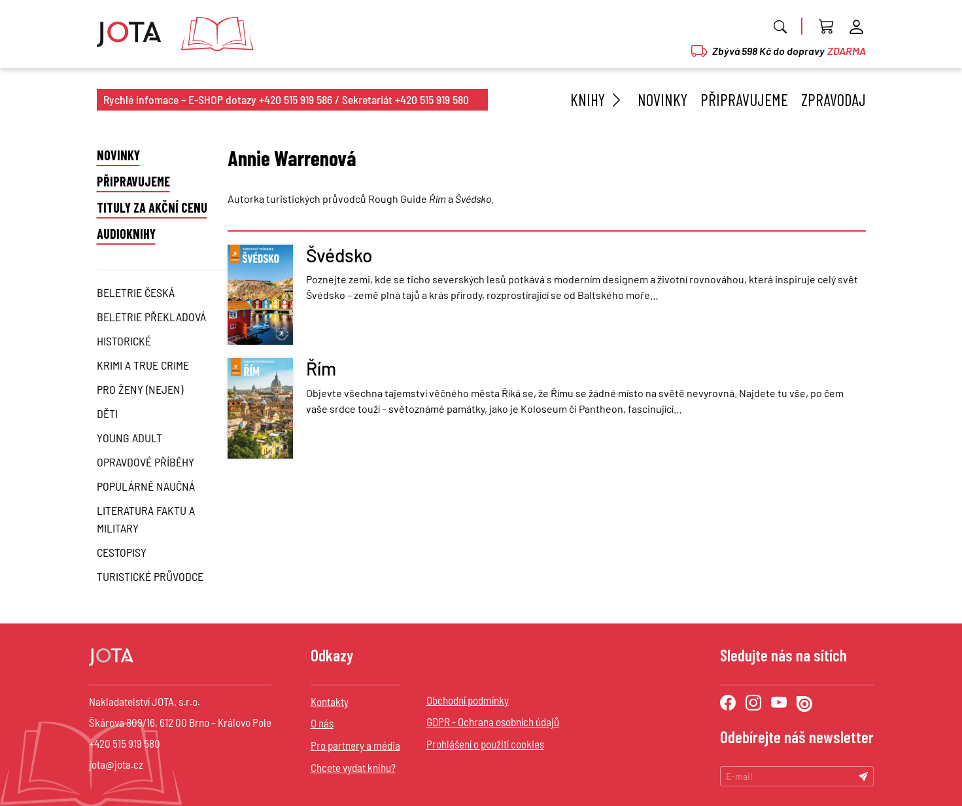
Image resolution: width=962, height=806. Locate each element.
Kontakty (330, 701)
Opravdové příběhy (145, 462)
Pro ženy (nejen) (140, 389)
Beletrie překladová (151, 316)
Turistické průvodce (150, 576)
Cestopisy (121, 552)
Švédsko (339, 255)
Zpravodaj (833, 99)
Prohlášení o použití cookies (485, 743)
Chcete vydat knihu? (353, 767)
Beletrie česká (136, 292)
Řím (321, 368)
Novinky (662, 99)
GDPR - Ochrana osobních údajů (492, 721)
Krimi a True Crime (143, 365)
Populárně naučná (146, 486)
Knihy (597, 99)
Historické (124, 341)
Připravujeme (744, 99)
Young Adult (129, 437)
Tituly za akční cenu (152, 207)
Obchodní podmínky (467, 700)
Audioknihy (126, 233)
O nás (322, 722)
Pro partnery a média (355, 745)
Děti (107, 413)
